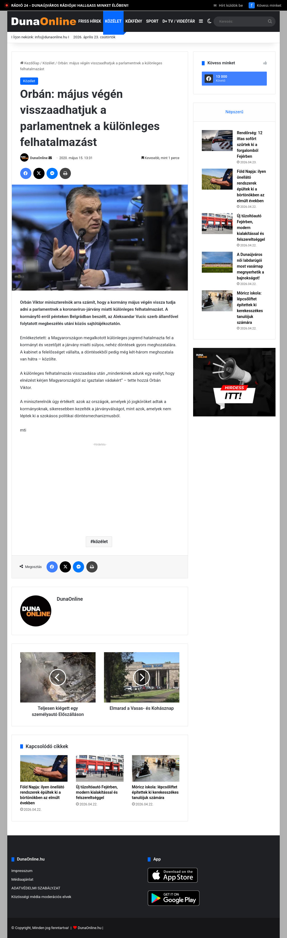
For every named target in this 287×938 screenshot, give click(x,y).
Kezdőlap (30, 63)
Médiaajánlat (22, 879)
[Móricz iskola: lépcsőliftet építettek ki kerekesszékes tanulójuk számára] (156, 768)
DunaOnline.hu (89, 928)
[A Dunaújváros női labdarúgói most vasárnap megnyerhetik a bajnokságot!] (217, 262)
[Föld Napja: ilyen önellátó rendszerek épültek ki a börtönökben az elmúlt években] (44, 768)
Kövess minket (265, 5)
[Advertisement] (100, 487)
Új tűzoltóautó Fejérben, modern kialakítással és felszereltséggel (97, 792)
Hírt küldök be (228, 5)
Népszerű (234, 111)
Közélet (113, 21)
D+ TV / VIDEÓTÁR (179, 21)
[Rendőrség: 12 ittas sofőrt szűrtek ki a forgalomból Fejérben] (217, 140)
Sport (152, 21)
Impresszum (22, 870)
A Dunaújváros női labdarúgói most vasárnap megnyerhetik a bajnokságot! (250, 266)
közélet (100, 541)
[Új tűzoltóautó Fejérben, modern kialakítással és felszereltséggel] (100, 768)
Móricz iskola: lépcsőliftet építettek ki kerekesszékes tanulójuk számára (155, 792)
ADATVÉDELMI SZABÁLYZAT (36, 888)
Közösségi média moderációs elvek (41, 896)
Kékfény (134, 21)
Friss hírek (89, 21)
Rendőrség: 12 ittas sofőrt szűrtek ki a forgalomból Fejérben (249, 145)
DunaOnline (39, 158)
